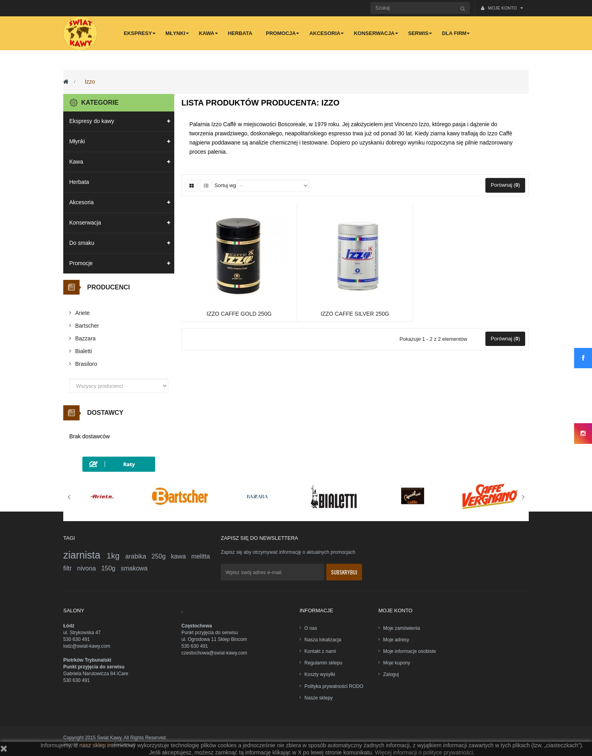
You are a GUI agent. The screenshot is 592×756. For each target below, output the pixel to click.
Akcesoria (81, 202)
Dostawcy (105, 412)
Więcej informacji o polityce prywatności (424, 752)
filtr (70, 568)
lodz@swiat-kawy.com (86, 646)
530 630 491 (76, 639)
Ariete (82, 313)
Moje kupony (396, 663)
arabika (138, 556)
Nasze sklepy (318, 698)
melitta (200, 556)
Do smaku (81, 243)
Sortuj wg (225, 185)
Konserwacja (85, 222)
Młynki (77, 141)
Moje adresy (396, 640)
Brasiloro (86, 364)
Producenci (108, 287)
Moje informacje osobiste (409, 651)
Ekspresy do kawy (91, 121)
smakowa (134, 568)
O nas (310, 628)
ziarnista (85, 555)
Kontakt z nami (320, 651)
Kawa (76, 161)
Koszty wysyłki (319, 674)
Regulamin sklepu (323, 663)
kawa (181, 556)
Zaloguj (391, 674)
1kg (116, 555)
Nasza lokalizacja (322, 640)
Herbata (79, 182)
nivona (89, 568)
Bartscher (87, 325)
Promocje (81, 263)
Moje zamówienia (401, 628)
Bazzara (85, 338)
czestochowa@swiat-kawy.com (214, 653)
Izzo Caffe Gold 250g (238, 314)
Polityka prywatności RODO (333, 686)
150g (111, 568)
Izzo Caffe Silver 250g (355, 314)
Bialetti (83, 351)
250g (161, 556)
